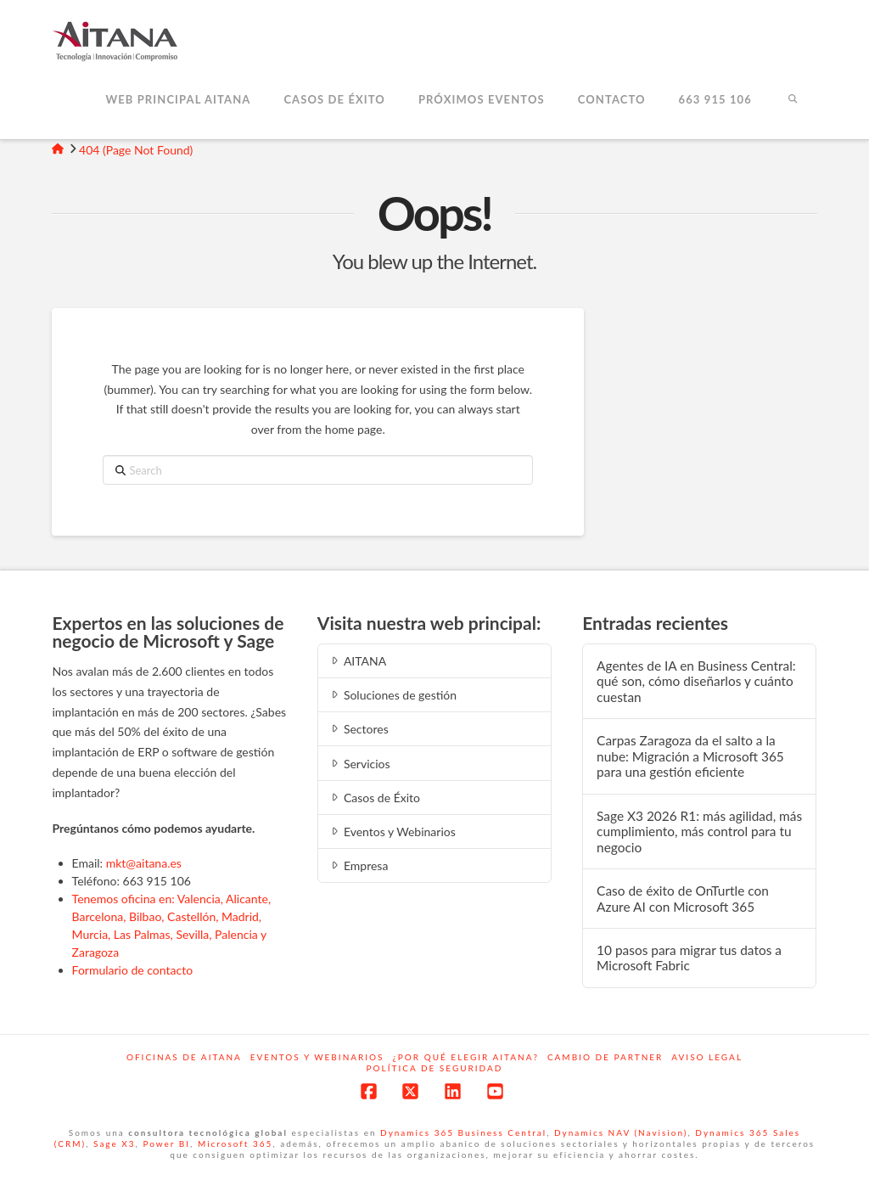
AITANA (357, 661)
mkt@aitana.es (144, 863)
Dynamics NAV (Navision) (620, 1132)
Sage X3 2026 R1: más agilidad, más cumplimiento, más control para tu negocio (699, 831)
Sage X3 (114, 1143)
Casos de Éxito (374, 797)
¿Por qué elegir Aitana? (466, 1057)
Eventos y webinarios (317, 1057)
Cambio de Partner (605, 1057)
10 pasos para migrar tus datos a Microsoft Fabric (689, 958)
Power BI (166, 1143)
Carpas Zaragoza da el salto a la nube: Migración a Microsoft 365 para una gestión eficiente (690, 756)
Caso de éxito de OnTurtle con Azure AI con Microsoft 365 (683, 898)
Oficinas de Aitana (184, 1057)
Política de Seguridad (435, 1068)
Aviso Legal (707, 1057)
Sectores (358, 729)
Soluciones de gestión (392, 695)
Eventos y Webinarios (392, 831)
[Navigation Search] (792, 101)
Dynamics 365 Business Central (463, 1132)
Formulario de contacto (132, 970)
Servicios (359, 763)
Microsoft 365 (235, 1143)
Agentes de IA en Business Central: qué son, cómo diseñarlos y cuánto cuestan (696, 681)
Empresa (358, 865)
